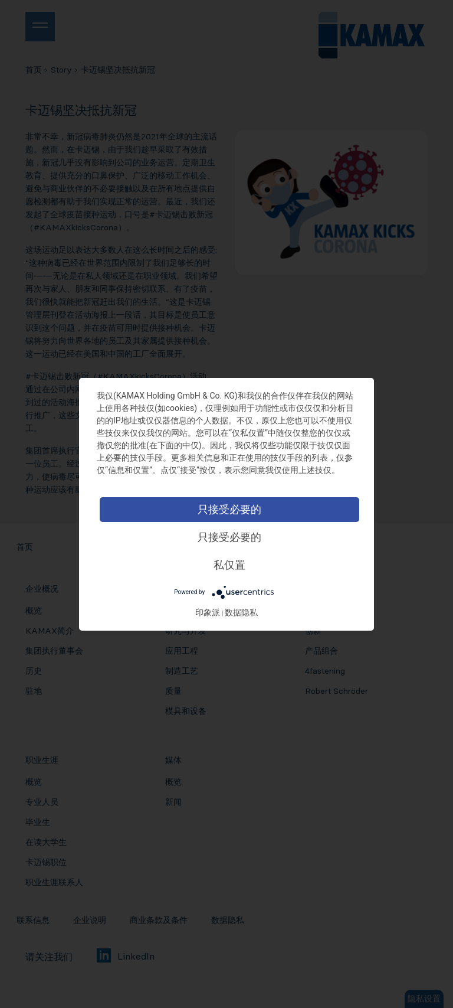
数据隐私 (241, 612)
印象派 (207, 612)
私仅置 (229, 565)
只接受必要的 (229, 509)
